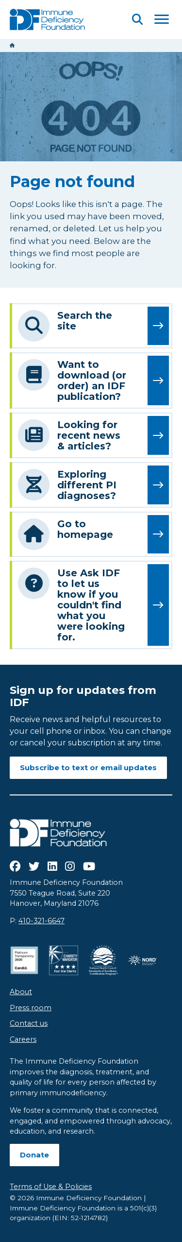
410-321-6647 (41, 920)
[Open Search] (137, 19)
